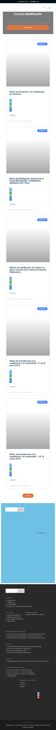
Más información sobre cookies (35, 614)
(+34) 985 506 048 (11, 604)
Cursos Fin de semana (13, 670)
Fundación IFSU (11, 600)
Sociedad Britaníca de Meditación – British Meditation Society (24, 636)
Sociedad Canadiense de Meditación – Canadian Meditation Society (26, 638)
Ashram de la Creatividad (28, 674)
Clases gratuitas (11, 676)
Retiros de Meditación (13, 674)
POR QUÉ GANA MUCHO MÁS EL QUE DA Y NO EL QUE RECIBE (24, 646)
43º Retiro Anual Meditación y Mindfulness (19, 652)
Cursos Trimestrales (12, 672)
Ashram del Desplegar (27, 672)
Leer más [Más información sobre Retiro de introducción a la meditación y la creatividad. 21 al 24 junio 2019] (12, 386)
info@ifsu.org (11, 602)
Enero (22, 682)
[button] (28, 496)
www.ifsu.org (10, 621)
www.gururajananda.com (14, 617)
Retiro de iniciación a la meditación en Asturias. (27, 93)
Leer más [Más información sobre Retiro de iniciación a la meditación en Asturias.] (12, 115)
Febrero (23, 684)
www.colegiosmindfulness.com (16, 619)
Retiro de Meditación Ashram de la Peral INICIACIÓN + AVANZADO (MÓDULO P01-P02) (27, 180)
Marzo (23, 686)
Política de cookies (31, 612)
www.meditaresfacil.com (14, 615)
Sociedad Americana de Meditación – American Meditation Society (26, 634)
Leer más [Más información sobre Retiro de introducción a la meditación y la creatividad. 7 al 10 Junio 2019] (12, 480)
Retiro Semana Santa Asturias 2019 (16, 650)
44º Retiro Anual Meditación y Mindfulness (19, 648)
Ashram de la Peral (26, 670)
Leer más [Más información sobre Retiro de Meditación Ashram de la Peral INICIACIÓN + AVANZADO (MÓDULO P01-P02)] (12, 204)
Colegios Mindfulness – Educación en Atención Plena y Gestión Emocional (28, 661)
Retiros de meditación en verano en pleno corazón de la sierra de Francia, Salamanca (28, 269)
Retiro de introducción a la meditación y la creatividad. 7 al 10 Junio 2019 (27, 456)
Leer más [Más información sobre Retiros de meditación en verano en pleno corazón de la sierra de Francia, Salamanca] (12, 293)
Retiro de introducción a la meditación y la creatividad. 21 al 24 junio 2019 (27, 363)
